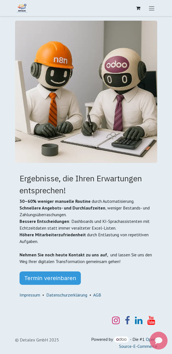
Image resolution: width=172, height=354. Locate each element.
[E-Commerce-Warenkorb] (138, 8)
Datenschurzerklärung (66, 295)
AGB (97, 295)
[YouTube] (151, 320)
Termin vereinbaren (50, 278)
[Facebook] (127, 320)
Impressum (30, 295)
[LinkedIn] (139, 320)
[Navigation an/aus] (151, 8)
